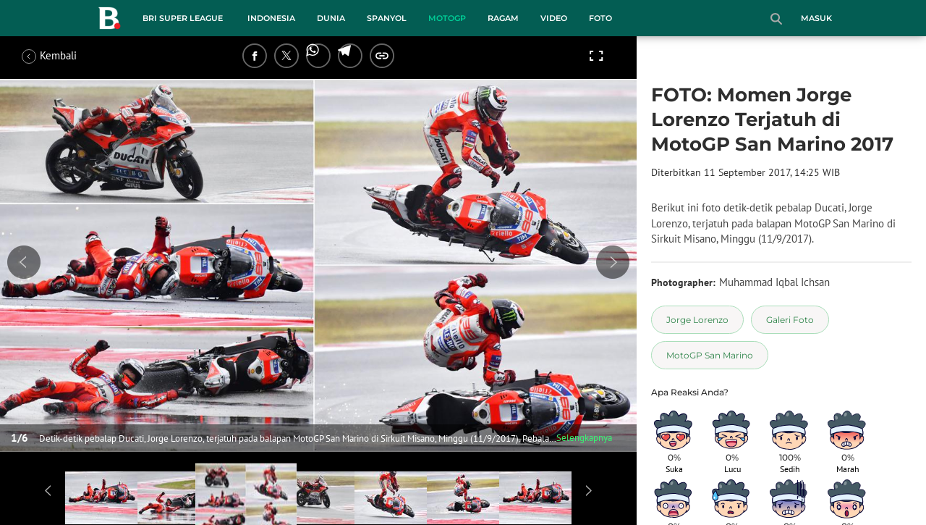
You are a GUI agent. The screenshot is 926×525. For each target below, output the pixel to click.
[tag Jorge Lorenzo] (697, 320)
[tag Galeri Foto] (790, 320)
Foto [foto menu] (600, 18)
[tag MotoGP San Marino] (709, 355)
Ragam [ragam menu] (503, 18)
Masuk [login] (816, 18)
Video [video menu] (553, 18)
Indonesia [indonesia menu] (271, 18)
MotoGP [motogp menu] (447, 18)
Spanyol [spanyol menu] (387, 18)
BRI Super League (183, 18)
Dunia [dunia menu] (331, 18)
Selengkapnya (584, 438)
